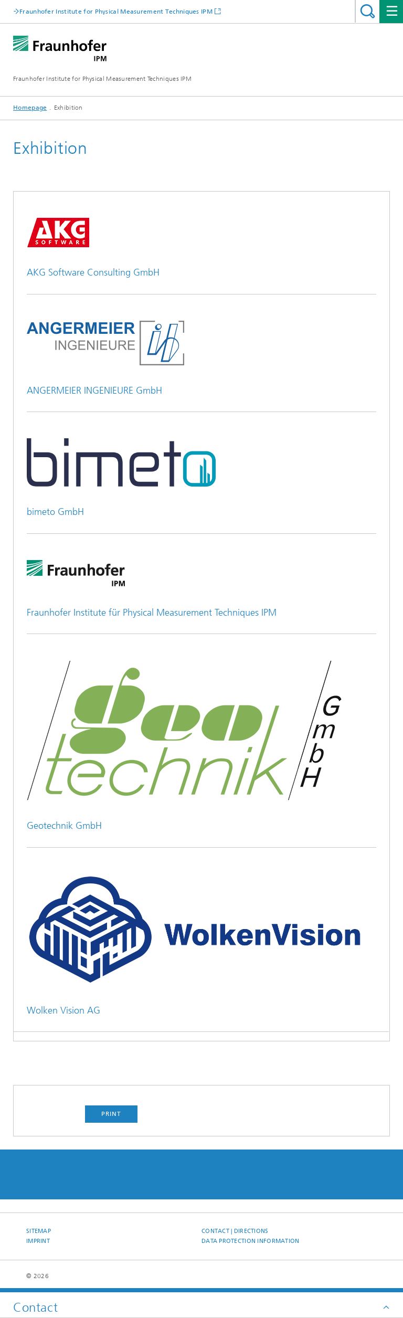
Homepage (30, 107)
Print (111, 1113)
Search (367, 11)
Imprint (38, 1241)
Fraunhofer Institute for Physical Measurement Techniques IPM (102, 78)
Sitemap (38, 1231)
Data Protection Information (250, 1241)
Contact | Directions (235, 1231)
